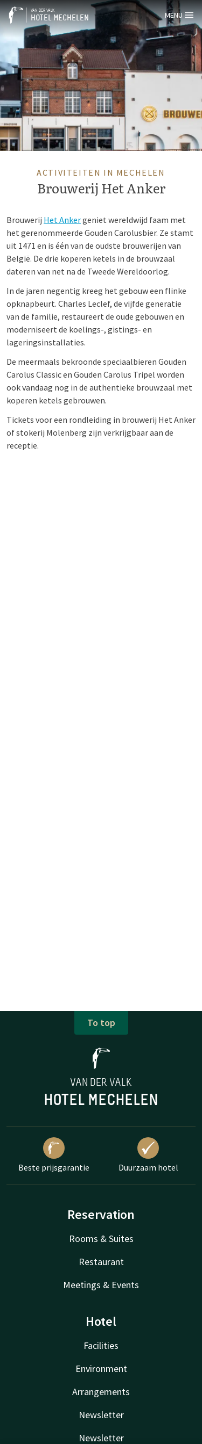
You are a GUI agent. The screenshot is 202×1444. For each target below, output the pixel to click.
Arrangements (101, 1391)
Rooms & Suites (101, 1238)
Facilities (101, 1345)
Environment (101, 1368)
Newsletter (101, 1415)
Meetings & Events (101, 1285)
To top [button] (101, 1022)
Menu (179, 15)
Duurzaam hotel (148, 1155)
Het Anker (62, 219)
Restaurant (101, 1261)
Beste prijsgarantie (53, 1155)
